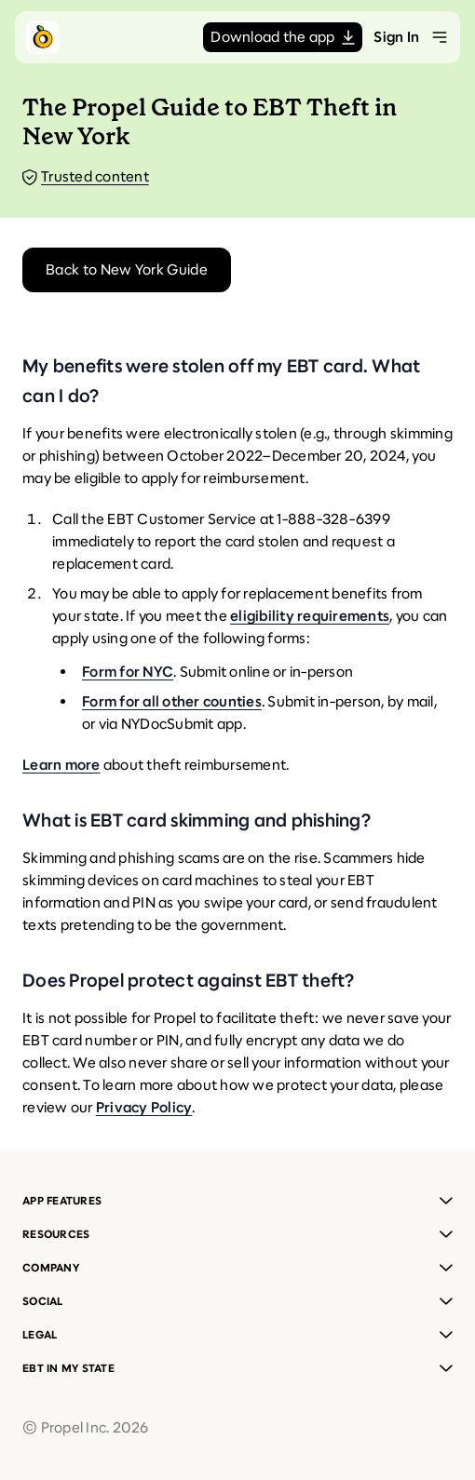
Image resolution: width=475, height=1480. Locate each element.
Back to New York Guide (127, 269)
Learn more (61, 765)
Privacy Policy (144, 1107)
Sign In (396, 37)
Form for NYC (127, 671)
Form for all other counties (172, 701)
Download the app (282, 37)
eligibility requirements (309, 616)
